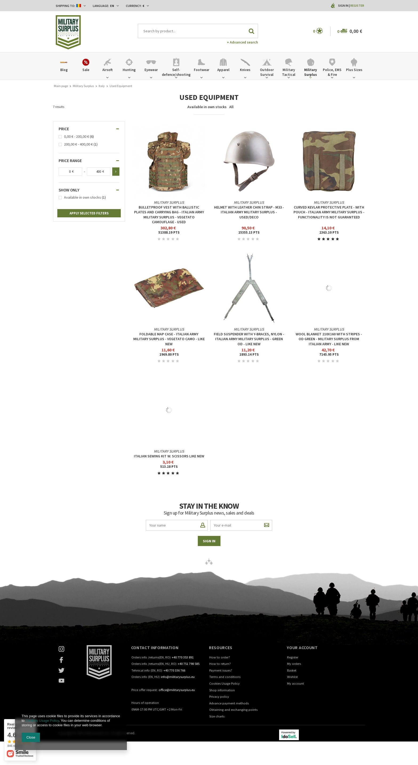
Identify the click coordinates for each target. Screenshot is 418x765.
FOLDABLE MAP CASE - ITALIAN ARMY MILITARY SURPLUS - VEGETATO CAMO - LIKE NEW (169, 339)
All (231, 106)
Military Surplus (83, 86)
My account (295, 683)
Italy (102, 86)
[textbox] (198, 31)
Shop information (222, 690)
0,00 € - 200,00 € (76, 137)
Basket (291, 670)
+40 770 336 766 (174, 670)
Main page (61, 86)
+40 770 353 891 (183, 657)
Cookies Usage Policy (224, 683)
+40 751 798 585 (188, 664)
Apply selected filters (89, 213)
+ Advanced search (242, 42)
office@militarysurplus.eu (177, 690)
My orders (294, 664)
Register (357, 5)
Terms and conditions (224, 677)
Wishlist (292, 677)
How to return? (220, 664)
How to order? (219, 657)
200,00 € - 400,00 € (78, 144)
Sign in (343, 5)
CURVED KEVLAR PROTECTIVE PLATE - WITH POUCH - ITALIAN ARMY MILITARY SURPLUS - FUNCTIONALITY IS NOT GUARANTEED (329, 212)
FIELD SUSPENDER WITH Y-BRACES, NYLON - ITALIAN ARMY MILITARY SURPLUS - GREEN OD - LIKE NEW (249, 339)
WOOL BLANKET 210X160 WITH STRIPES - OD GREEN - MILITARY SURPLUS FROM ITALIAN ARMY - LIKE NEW (329, 339)
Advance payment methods (229, 703)
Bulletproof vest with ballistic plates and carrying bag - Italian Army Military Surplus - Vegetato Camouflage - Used (169, 214)
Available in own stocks (207, 106)
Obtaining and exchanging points (233, 710)
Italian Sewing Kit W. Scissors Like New (169, 456)
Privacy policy (219, 697)
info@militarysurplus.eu (178, 677)
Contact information (155, 647)
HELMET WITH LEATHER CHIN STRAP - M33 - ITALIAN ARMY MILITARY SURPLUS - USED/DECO (249, 212)
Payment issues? (220, 670)
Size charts (216, 716)
